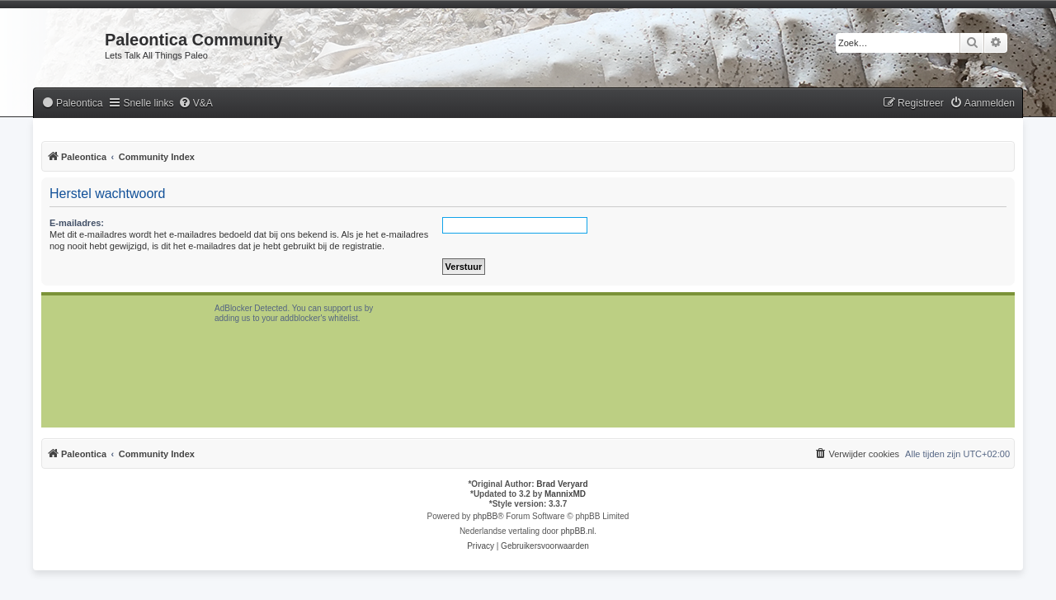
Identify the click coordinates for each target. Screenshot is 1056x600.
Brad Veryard (561, 484)
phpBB (485, 516)
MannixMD (565, 493)
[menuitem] (71, 103)
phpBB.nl (578, 531)
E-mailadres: (77, 223)
